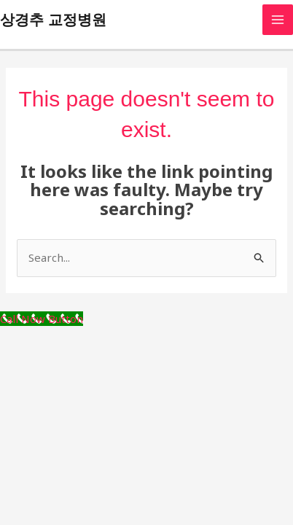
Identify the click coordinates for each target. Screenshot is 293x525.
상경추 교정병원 (53, 20)
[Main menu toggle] (278, 20)
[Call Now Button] (41, 318)
